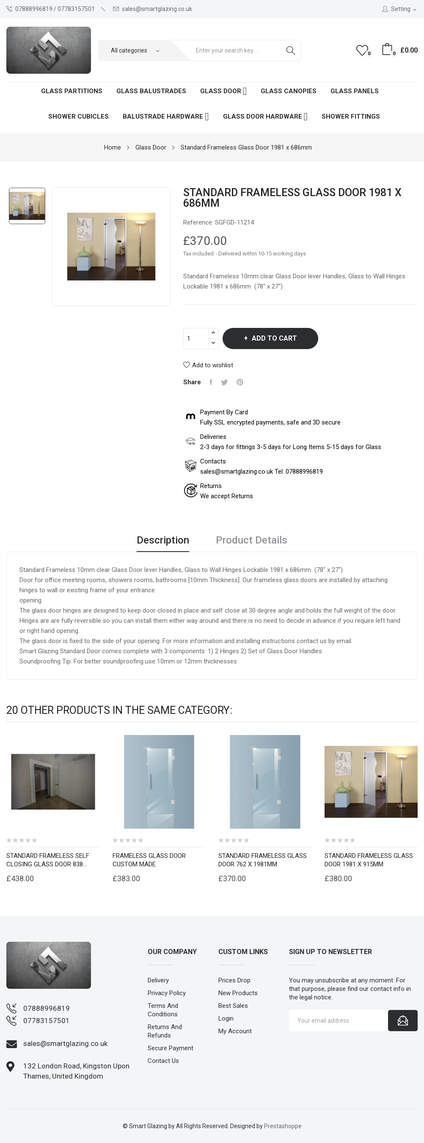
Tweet (224, 382)
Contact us (163, 1061)
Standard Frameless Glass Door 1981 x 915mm (369, 860)
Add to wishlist (208, 365)
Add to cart (273, 338)
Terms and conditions (163, 1010)
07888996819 (46, 1008)
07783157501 (46, 1020)
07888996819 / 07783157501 (50, 9)
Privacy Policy (167, 993)
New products (238, 993)
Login (226, 1018)
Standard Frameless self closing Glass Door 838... (47, 860)
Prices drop (234, 980)
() (363, 50)
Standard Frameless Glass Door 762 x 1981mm (262, 860)
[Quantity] (196, 338)
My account (235, 1031)
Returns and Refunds (165, 1031)
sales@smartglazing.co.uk (152, 9)
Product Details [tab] (251, 540)
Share (211, 382)
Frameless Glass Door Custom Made (149, 860)
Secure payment (170, 1048)
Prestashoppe (283, 1126)
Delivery (158, 980)
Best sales (233, 1006)
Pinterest (240, 382)
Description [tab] (163, 540)
